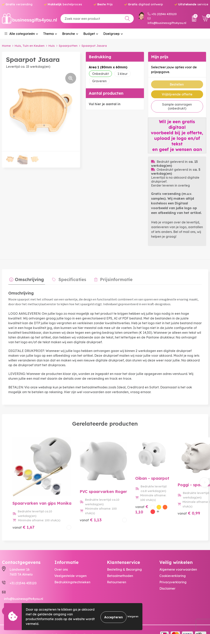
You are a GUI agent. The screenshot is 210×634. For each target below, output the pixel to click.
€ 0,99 (169, 511)
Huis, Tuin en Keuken (29, 46)
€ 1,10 (115, 514)
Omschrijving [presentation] (28, 278)
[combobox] (97, 18)
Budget (89, 34)
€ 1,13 (72, 511)
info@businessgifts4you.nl (167, 21)
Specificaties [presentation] (69, 278)
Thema (48, 34)
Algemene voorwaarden (178, 559)
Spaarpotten (68, 46)
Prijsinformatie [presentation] (111, 278)
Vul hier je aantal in (104, 104)
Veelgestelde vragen (70, 565)
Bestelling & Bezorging (124, 559)
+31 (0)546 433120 (162, 14)
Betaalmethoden (120, 565)
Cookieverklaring (172, 565)
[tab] (25, 279)
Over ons (61, 559)
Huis (51, 46)
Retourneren (116, 571)
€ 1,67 (23, 511)
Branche (68, 34)
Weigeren (132, 616)
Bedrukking (100, 56)
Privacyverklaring (172, 571)
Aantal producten (106, 93)
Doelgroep (111, 34)
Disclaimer (167, 578)
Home (6, 46)
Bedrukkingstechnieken (72, 571)
